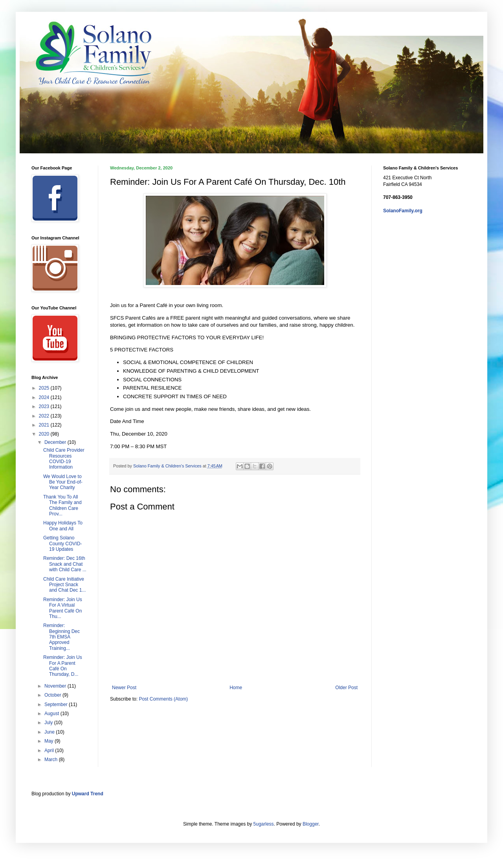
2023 (45, 406)
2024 (45, 397)
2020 (45, 434)
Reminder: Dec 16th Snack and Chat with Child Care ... (64, 563)
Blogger (311, 824)
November (56, 686)
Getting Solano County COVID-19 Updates (62, 543)
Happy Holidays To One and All (63, 525)
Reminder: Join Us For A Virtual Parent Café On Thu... (62, 608)
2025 (45, 388)
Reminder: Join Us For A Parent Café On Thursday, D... (62, 666)
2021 (45, 425)
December (56, 442)
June (50, 732)
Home (235, 687)
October (53, 695)
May (49, 741)
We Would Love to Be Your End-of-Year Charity (63, 482)
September (56, 704)
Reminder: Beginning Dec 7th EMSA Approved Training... (61, 637)
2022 (45, 416)
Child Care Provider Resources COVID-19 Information (63, 458)
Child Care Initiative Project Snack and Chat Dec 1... (64, 584)
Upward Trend (87, 793)
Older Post (346, 687)
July (49, 722)
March (51, 759)
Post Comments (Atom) (163, 699)
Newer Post (124, 687)
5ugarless (263, 824)
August (52, 713)
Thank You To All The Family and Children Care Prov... (62, 505)
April (49, 750)
